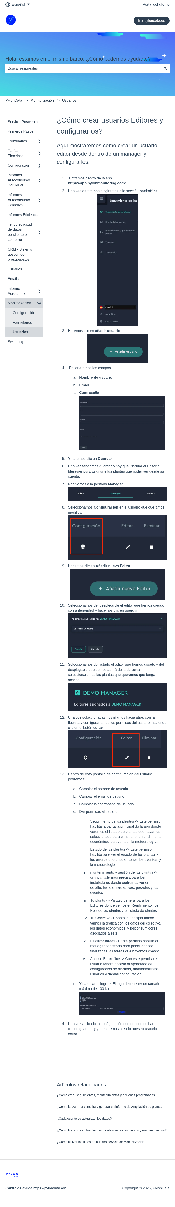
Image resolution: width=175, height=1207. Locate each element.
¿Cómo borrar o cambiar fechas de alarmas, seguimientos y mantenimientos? (111, 1130)
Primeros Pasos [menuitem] (20, 131)
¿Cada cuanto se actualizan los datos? (84, 1118)
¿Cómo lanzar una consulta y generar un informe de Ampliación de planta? (109, 1107)
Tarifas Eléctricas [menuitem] (15, 153)
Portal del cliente (156, 4)
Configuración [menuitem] (19, 165)
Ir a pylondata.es (151, 21)
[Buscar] (165, 68)
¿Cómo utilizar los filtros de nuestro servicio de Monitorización (100, 1142)
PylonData (13, 100)
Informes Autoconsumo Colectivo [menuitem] (19, 200)
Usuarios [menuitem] (15, 269)
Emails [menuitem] (13, 279)
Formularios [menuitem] (17, 141)
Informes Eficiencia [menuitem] (23, 215)
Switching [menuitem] (15, 342)
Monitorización (42, 100)
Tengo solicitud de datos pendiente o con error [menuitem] (20, 232)
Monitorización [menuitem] (19, 303)
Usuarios (69, 100)
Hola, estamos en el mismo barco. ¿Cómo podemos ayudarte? (78, 59)
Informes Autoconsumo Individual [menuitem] (19, 180)
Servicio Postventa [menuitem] (23, 122)
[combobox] (83, 68)
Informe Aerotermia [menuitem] (16, 291)
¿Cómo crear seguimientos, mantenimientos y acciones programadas (106, 1095)
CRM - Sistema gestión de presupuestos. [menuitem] (20, 254)
